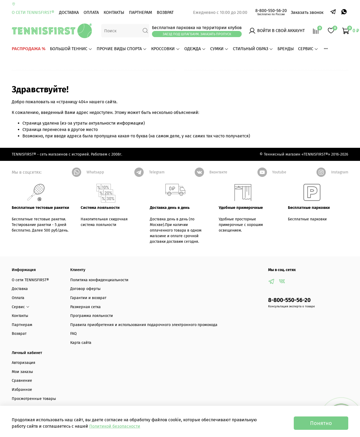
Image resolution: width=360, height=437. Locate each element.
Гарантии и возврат (88, 298)
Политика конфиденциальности (99, 280)
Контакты (114, 12)
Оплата (91, 12)
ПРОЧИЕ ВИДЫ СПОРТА (122, 48)
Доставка (69, 12)
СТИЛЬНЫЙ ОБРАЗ (253, 48)
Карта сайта (80, 342)
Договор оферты (85, 289)
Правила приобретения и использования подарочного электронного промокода (143, 325)
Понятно (321, 423)
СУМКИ (219, 48)
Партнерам (140, 12)
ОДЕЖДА (195, 48)
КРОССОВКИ (165, 48)
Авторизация (23, 362)
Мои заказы (22, 372)
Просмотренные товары (34, 398)
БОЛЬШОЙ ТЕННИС (71, 48)
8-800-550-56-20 (271, 10)
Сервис (308, 48)
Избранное (22, 389)
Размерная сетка (85, 307)
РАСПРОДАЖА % (29, 48)
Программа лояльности (91, 315)
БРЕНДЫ (285, 48)
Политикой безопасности (114, 426)
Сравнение (22, 380)
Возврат (165, 12)
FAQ (73, 333)
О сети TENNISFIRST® (33, 12)
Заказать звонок (307, 12)
